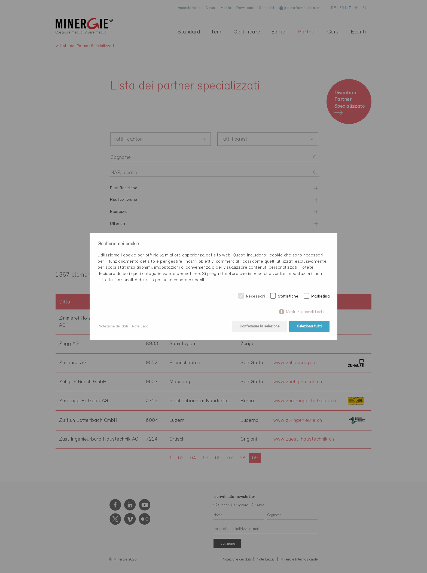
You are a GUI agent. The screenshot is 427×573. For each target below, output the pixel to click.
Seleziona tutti (309, 326)
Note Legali (141, 326)
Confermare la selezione (259, 326)
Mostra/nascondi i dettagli (308, 312)
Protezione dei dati (112, 326)
